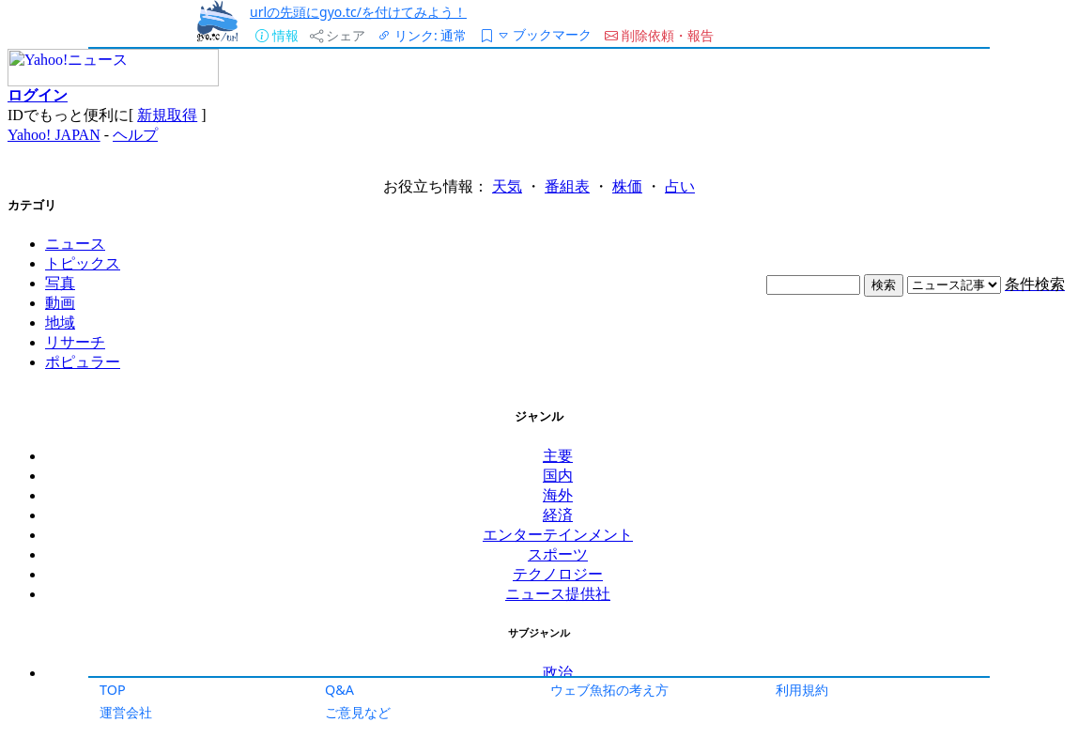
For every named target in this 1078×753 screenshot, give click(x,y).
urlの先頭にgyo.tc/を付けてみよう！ (358, 12)
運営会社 (126, 712)
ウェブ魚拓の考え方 (609, 690)
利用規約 (802, 690)
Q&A (339, 690)
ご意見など (358, 712)
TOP (113, 690)
